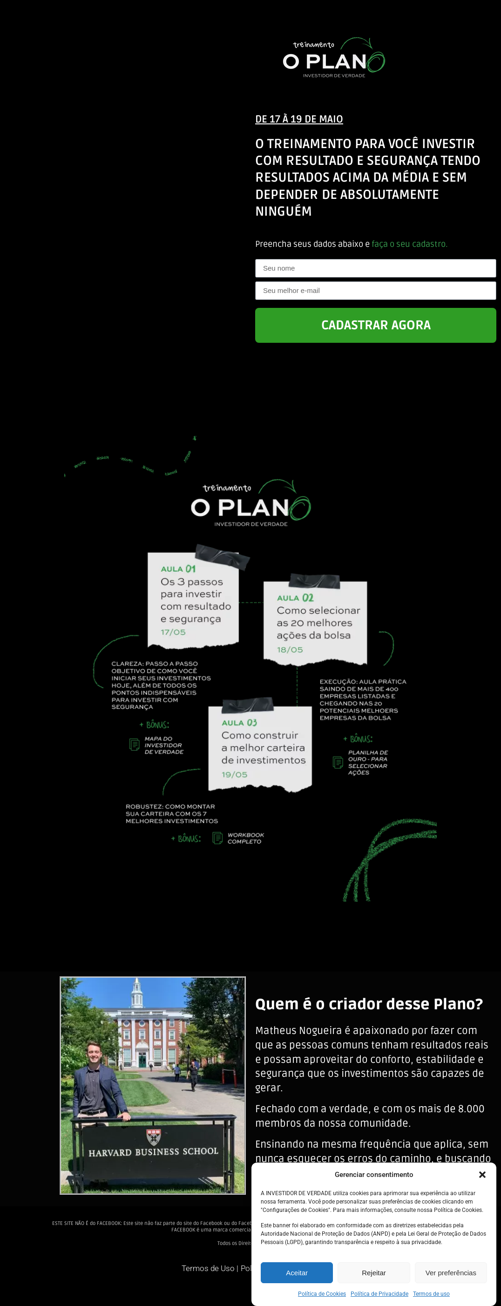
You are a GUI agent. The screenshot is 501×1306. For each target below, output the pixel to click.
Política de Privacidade (379, 1294)
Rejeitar (374, 1273)
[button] (482, 1174)
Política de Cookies (322, 1294)
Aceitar (297, 1273)
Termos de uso (431, 1294)
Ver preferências (451, 1273)
